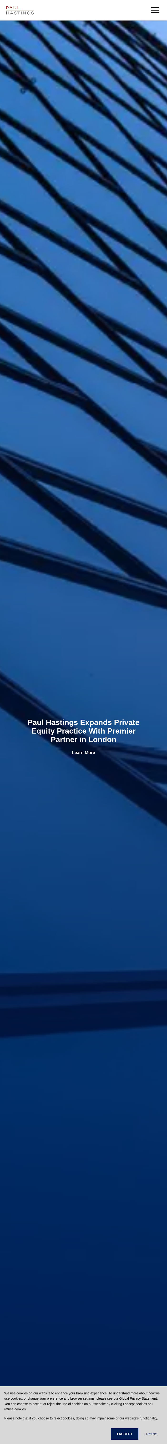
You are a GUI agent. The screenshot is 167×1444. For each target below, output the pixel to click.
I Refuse (150, 1434)
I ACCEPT (124, 1434)
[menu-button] (155, 10)
